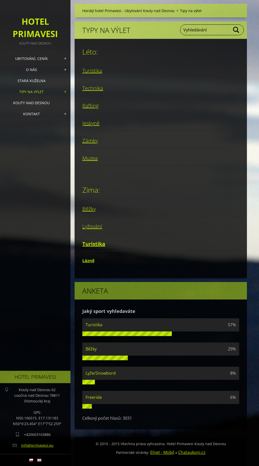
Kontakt (31, 113)
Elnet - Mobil (162, 452)
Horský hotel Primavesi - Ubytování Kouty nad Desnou (128, 10)
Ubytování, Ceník (31, 58)
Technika (92, 88)
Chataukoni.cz (192, 452)
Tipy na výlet (31, 91)
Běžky (89, 208)
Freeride (94, 397)
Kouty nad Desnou (31, 102)
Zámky (90, 140)
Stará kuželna (31, 80)
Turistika (92, 70)
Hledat (236, 30)
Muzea (90, 158)
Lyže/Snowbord (101, 373)
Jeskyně (91, 123)
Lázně (88, 260)
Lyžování (92, 226)
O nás (31, 69)
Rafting (90, 105)
